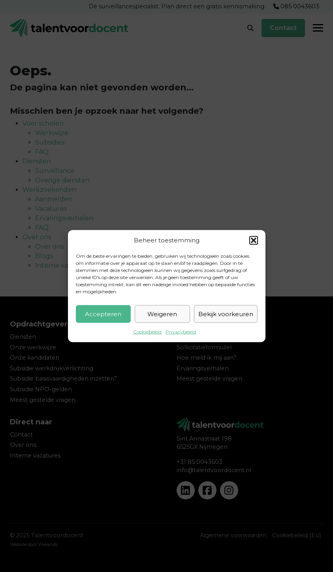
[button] (254, 240)
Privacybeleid (181, 332)
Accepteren (103, 313)
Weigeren (162, 313)
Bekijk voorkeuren (225, 313)
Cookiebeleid (147, 332)
